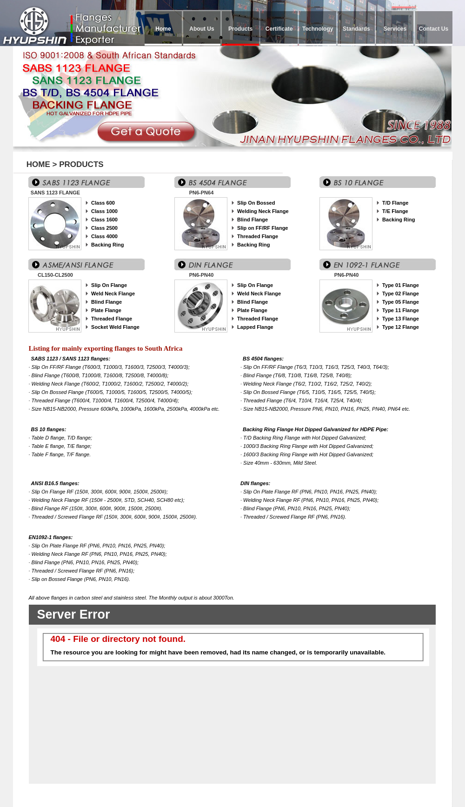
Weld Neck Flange (113, 293)
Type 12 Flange (400, 327)
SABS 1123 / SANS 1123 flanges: (71, 358)
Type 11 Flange (400, 310)
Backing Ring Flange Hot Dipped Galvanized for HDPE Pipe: (315, 429)
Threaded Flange (257, 236)
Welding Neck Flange (262, 211)
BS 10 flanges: (48, 429)
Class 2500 (104, 228)
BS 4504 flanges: (263, 358)
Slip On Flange (109, 285)
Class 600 (103, 203)
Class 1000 (104, 211)
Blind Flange (252, 219)
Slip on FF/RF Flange (262, 228)
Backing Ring (107, 244)
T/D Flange (395, 203)
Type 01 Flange (400, 285)
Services (395, 29)
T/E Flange (395, 211)
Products (240, 29)
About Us (201, 29)
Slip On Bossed (256, 203)
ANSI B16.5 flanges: (55, 483)
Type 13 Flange (400, 318)
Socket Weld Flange (115, 327)
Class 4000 (104, 236)
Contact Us (433, 29)
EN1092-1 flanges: (51, 537)
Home (163, 29)
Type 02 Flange (400, 293)
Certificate (279, 29)
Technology (317, 29)
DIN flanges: (255, 483)
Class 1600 (104, 219)
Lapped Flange (255, 327)
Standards (356, 29)
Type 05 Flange (400, 302)
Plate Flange (106, 310)
